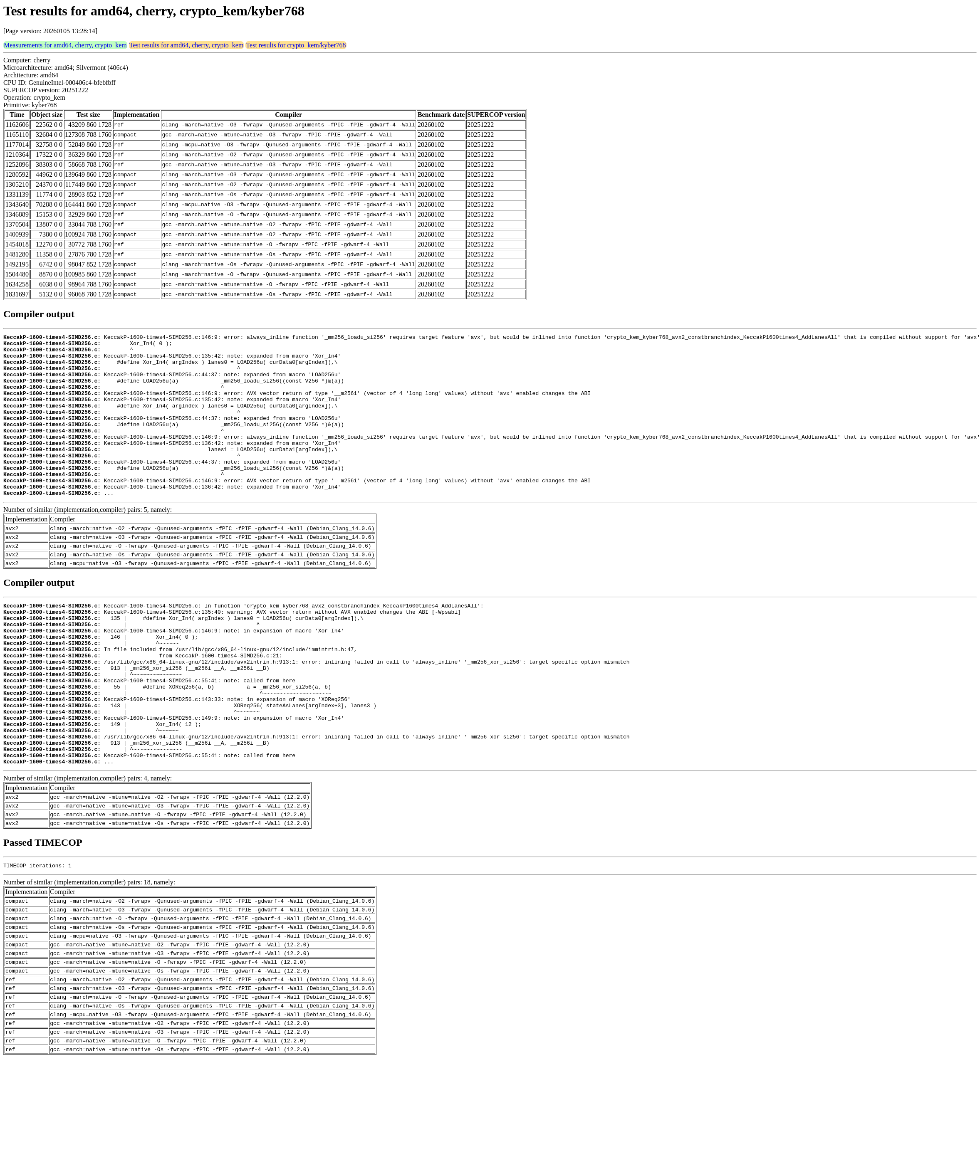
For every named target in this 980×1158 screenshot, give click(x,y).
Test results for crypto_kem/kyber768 (296, 45)
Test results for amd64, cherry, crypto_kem (186, 45)
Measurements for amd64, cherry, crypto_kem (65, 45)
